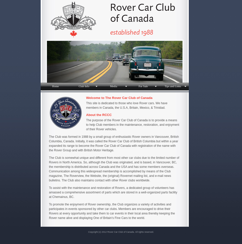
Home (55, 86)
